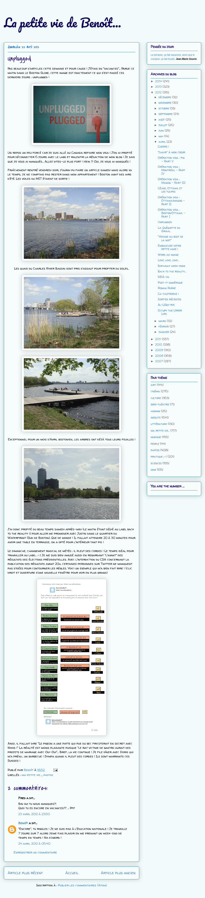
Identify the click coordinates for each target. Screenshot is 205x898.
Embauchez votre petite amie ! (169, 247)
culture (156, 398)
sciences (156, 463)
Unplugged (165, 222)
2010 (159, 344)
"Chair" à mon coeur (171, 152)
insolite (156, 417)
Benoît (23, 823)
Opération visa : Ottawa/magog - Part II (171, 200)
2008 (159, 356)
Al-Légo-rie (166, 305)
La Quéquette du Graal (169, 229)
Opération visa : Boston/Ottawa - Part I (171, 213)
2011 (158, 339)
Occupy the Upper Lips (170, 312)
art (153, 385)
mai (161, 136)
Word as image (168, 255)
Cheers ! (163, 146)
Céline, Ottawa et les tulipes (170, 190)
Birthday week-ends (171, 266)
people (155, 444)
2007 (159, 361)
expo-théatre (160, 404)
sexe (153, 470)
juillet (163, 125)
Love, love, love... (168, 260)
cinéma (155, 391)
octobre (164, 108)
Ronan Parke (167, 288)
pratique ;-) (159, 456)
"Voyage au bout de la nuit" (170, 238)
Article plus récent (25, 872)
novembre (165, 103)
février (164, 326)
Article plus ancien (118, 872)
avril (163, 142)
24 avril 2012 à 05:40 (34, 843)
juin (162, 130)
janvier (164, 332)
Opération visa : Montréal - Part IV (171, 170)
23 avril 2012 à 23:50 (34, 814)
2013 (159, 87)
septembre (166, 114)
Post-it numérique (170, 283)
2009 (159, 350)
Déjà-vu (163, 277)
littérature (159, 424)
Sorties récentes (169, 299)
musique (156, 437)
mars (163, 321)
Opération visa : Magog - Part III (171, 180)
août (162, 119)
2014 (159, 81)
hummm (155, 411)
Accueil (71, 872)
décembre (165, 97)
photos (48, 775)
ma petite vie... (32, 775)
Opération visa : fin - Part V (171, 159)
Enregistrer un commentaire (35, 852)
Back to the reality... (172, 271)
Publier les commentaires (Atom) (82, 885)
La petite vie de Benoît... (62, 22)
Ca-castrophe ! (168, 294)
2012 (159, 92)
